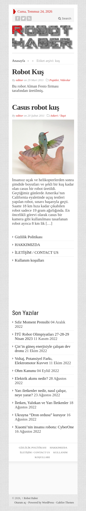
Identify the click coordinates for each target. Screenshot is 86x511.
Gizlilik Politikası (28, 237)
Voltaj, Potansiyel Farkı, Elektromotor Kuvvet (34, 360)
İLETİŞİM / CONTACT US (37, 252)
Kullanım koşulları (29, 260)
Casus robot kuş (35, 107)
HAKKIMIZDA (27, 245)
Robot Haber (30, 498)
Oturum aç (20, 502)
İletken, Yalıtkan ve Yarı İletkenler (42, 403)
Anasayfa (18, 61)
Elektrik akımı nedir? (31, 378)
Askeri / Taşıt (58, 115)
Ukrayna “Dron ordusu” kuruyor (40, 415)
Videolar (65, 80)
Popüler (54, 80)
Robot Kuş (28, 72)
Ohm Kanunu (25, 371)
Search (64, 18)
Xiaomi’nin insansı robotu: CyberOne (44, 427)
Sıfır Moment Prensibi (32, 322)
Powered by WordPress (41, 502)
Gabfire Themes (65, 502)
